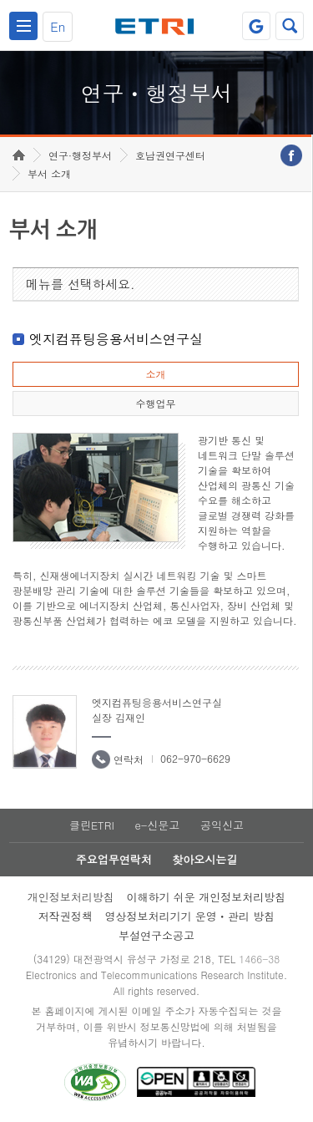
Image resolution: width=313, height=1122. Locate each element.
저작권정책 (65, 916)
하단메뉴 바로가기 (0, 0)
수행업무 (155, 403)
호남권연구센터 (170, 155)
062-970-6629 (195, 758)
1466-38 (259, 959)
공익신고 (222, 825)
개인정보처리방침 (71, 897)
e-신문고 (156, 825)
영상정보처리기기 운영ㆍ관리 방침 (190, 916)
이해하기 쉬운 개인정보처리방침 (206, 897)
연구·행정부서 (80, 155)
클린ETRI (91, 825)
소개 (155, 374)
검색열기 (289, 26)
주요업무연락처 (114, 859)
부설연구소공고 (156, 935)
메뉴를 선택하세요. (80, 283)
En (57, 26)
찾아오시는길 (204, 859)
